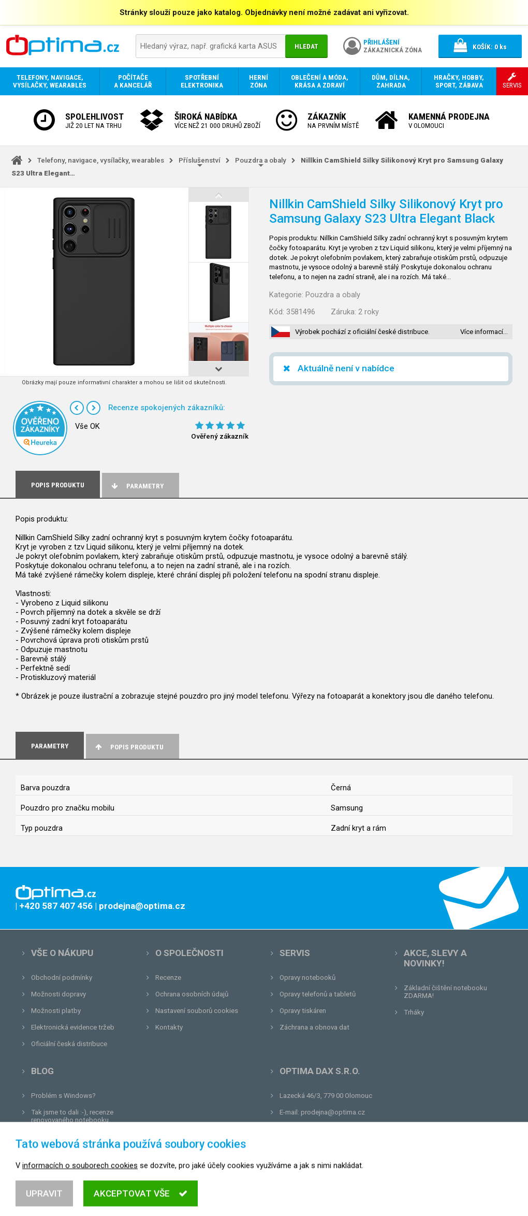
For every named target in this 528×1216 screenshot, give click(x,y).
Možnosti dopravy (58, 994)
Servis (295, 953)
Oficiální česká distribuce (69, 1044)
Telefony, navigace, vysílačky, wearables (100, 160)
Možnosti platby (56, 1011)
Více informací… (484, 332)
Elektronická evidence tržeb (72, 1027)
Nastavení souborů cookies (196, 1011)
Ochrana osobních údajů (191, 994)
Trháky (414, 1012)
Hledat (306, 46)
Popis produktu (129, 747)
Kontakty (169, 1027)
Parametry (137, 486)
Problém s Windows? (63, 1095)
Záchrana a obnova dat (314, 1027)
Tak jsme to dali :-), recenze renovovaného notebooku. (72, 1116)
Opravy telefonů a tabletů (318, 994)
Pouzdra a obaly (260, 160)
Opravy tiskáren (303, 1011)
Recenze (168, 977)
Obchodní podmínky (61, 977)
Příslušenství (200, 160)
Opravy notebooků (307, 977)
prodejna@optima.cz (333, 1112)
